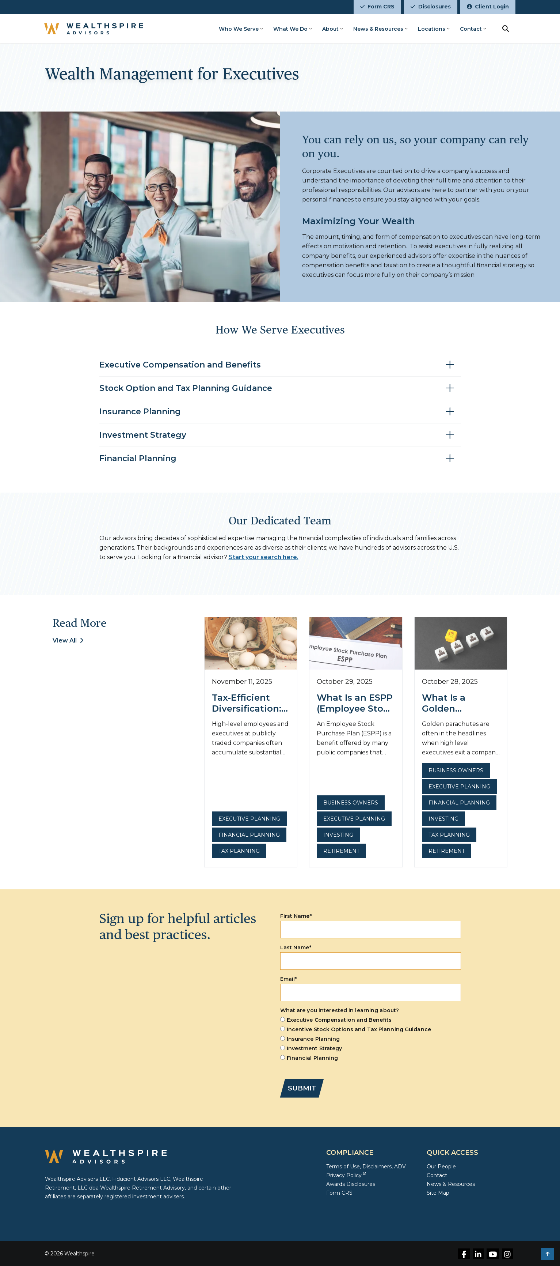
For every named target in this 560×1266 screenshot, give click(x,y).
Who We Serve (239, 29)
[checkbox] (370, 1039)
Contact (471, 29)
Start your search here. (263, 557)
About (330, 29)
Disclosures (430, 6)
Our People (441, 1166)
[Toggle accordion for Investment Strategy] (280, 435)
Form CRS (377, 6)
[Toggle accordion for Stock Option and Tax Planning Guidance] (280, 388)
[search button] (505, 28)
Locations (431, 29)
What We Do (290, 29)
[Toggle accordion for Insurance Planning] (280, 411)
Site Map (438, 1193)
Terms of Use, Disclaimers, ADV (366, 1166)
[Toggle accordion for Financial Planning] (280, 458)
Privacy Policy (346, 1175)
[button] (547, 1254)
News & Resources (378, 29)
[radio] (370, 1020)
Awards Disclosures (350, 1184)
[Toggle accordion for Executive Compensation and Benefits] (280, 365)
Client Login (488, 6)
